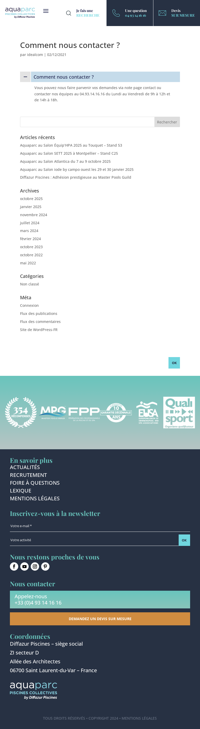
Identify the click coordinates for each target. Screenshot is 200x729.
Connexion (29, 305)
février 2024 (30, 238)
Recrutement (28, 475)
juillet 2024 (29, 222)
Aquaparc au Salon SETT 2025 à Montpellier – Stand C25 (69, 153)
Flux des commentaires (40, 321)
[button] (100, 77)
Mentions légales (35, 499)
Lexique (20, 491)
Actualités (25, 468)
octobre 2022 (31, 254)
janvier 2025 (30, 206)
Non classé (29, 284)
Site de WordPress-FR (39, 329)
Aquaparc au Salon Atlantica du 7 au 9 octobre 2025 (65, 161)
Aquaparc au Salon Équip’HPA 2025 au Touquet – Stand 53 (71, 145)
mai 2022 (28, 262)
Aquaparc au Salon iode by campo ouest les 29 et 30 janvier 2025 (77, 169)
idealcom (35, 54)
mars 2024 (29, 230)
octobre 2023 (31, 246)
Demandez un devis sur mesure (100, 618)
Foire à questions (35, 483)
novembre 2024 (33, 214)
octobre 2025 (31, 198)
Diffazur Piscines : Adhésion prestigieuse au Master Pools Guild (75, 177)
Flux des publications (38, 313)
